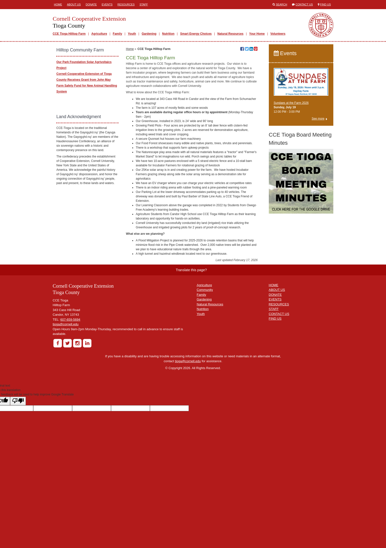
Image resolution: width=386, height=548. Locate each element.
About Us (74, 4)
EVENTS (275, 373)
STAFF (274, 383)
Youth (132, 33)
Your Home (257, 33)
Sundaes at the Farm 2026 (291, 103)
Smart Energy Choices (196, 33)
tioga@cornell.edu (66, 398)
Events (107, 4)
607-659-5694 (70, 393)
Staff (144, 4)
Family (117, 33)
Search (281, 4)
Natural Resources (230, 33)
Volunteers (277, 33)
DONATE (275, 368)
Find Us (325, 4)
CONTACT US (279, 388)
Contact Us (304, 4)
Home (58, 4)
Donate (91, 4)
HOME (273, 359)
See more (318, 118)
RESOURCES (279, 378)
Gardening (149, 33)
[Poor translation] (18, 474)
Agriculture (99, 33)
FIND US (275, 392)
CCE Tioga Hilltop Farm (69, 33)
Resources (126, 4)
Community (205, 364)
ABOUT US (277, 364)
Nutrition (168, 33)
